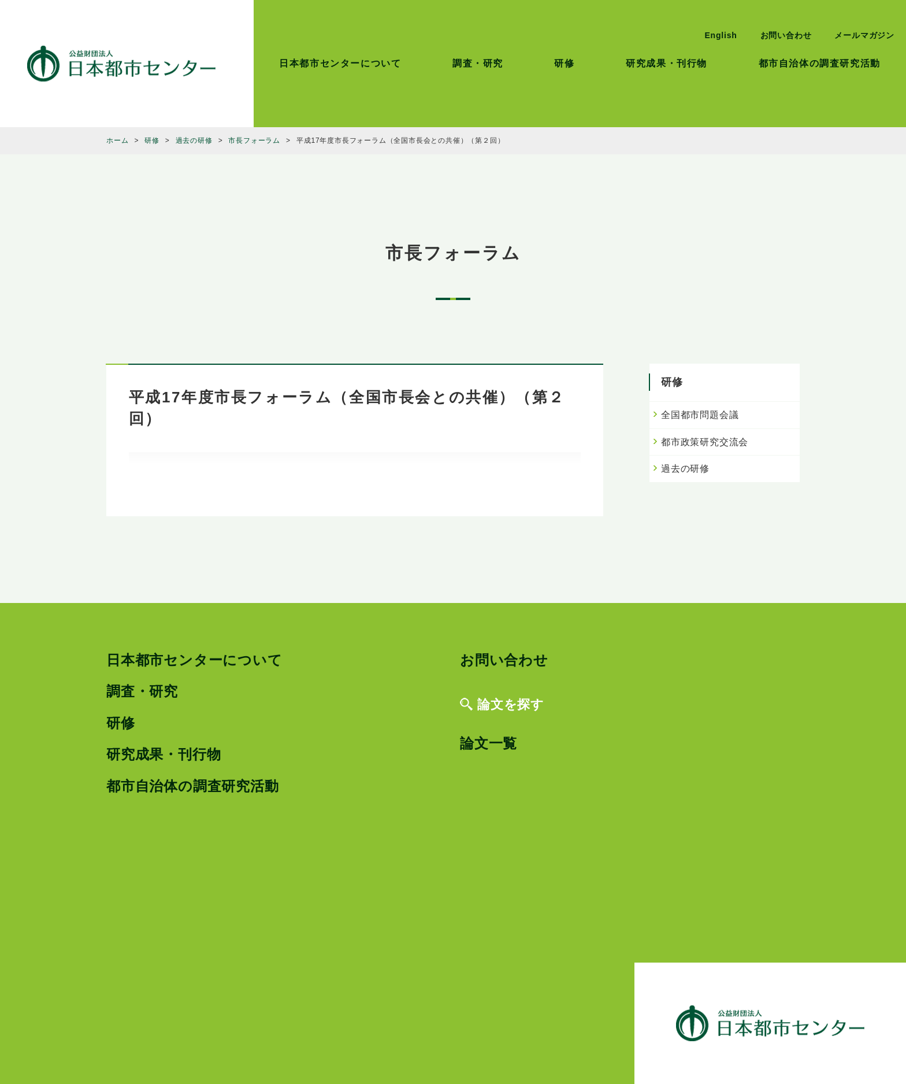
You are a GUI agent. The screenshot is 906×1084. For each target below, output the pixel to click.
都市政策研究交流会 (704, 442)
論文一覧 (488, 743)
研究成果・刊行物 (666, 63)
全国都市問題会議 (699, 415)
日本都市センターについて (340, 63)
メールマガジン (864, 35)
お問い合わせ (786, 35)
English (720, 35)
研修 (564, 63)
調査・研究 (477, 63)
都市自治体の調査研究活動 (820, 63)
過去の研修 (685, 468)
